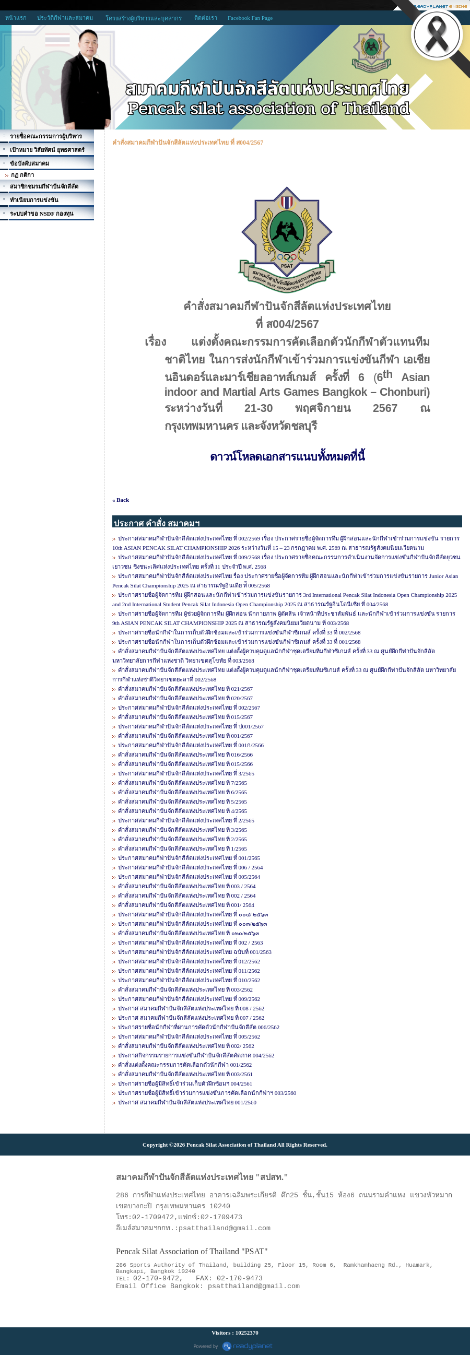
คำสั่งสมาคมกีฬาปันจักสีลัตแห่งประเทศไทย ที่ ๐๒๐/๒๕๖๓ (189, 933)
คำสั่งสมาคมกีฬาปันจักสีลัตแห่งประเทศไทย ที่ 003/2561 (185, 1074)
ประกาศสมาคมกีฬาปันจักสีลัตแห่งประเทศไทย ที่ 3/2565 (186, 773)
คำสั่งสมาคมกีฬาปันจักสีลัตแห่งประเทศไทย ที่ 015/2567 (185, 717)
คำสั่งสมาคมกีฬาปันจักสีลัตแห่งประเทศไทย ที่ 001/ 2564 (186, 905)
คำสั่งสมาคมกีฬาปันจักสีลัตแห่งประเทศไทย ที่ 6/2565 (182, 792)
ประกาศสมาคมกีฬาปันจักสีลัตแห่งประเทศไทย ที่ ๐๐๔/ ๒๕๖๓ (193, 914)
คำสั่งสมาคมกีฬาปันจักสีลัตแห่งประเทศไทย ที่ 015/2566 (185, 764)
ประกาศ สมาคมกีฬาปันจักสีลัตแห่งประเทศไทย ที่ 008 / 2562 (191, 1008)
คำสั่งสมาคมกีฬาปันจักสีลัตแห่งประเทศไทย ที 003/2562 (185, 989)
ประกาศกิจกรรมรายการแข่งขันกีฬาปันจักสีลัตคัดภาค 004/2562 (196, 1055)
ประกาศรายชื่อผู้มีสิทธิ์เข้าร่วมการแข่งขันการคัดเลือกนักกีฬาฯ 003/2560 (207, 1093)
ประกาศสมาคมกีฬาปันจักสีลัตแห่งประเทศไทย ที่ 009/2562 (189, 999)
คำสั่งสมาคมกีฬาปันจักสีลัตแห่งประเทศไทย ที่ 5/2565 (182, 801)
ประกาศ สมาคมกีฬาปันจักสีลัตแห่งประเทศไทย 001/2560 (187, 1102)
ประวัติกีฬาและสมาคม (65, 18)
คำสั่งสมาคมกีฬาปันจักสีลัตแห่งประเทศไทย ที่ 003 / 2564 (187, 886)
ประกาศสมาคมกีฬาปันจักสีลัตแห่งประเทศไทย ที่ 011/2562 (189, 971)
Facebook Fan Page (250, 18)
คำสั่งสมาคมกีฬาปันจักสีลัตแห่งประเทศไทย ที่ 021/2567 (185, 689)
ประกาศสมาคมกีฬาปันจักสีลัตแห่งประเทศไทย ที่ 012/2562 (189, 961)
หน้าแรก (16, 18)
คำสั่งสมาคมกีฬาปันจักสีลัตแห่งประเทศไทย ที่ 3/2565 (182, 830)
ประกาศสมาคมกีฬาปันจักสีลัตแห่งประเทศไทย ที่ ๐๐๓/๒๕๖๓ (192, 924)
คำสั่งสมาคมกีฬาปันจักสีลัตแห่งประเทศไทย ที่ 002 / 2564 (187, 895)
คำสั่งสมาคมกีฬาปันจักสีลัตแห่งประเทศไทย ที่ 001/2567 (185, 736)
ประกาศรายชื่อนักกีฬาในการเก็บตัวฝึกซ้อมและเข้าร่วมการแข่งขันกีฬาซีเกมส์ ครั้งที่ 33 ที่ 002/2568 (239, 632)
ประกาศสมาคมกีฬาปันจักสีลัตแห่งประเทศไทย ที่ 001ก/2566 (191, 745)
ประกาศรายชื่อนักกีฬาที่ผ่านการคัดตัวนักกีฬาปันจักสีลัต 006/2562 (198, 1027)
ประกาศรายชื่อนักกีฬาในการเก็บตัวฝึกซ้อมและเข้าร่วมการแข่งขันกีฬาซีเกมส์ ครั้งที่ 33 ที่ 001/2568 (239, 642)
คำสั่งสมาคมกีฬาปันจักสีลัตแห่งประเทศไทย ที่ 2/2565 (182, 839)
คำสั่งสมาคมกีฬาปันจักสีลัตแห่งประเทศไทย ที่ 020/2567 (185, 698)
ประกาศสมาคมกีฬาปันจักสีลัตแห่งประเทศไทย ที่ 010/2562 (189, 980)
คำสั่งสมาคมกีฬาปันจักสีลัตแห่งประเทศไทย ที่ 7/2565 (182, 783)
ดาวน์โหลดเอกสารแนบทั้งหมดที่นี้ (287, 457)
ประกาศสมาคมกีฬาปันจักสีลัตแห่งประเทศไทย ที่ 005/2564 (189, 877)
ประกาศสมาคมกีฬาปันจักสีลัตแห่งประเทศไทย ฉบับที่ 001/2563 (195, 952)
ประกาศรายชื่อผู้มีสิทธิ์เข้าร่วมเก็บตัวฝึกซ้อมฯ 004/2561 (185, 1083)
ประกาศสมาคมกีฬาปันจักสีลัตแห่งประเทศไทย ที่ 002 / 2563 (190, 942)
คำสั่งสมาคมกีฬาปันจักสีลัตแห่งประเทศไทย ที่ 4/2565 (182, 811)
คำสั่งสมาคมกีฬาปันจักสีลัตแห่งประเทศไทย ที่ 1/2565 (182, 848)
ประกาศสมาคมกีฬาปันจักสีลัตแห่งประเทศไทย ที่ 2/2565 (186, 820)
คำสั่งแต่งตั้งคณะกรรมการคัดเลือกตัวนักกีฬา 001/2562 (185, 1065)
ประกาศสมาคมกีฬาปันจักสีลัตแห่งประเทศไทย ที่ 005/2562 (189, 1036)
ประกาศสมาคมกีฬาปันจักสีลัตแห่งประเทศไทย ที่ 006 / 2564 (190, 867)
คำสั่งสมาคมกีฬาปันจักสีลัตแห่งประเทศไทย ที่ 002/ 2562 (186, 1046)
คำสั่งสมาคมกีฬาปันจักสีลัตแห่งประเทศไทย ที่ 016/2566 (185, 754)
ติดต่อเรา (205, 18)
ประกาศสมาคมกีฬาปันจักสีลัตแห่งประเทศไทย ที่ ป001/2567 (191, 726)
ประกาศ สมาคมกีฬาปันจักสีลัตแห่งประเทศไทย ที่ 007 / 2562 (191, 1018)
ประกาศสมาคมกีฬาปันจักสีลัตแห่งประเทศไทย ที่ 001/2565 (189, 858)
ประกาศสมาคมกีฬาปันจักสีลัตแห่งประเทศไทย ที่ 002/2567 (189, 707)
